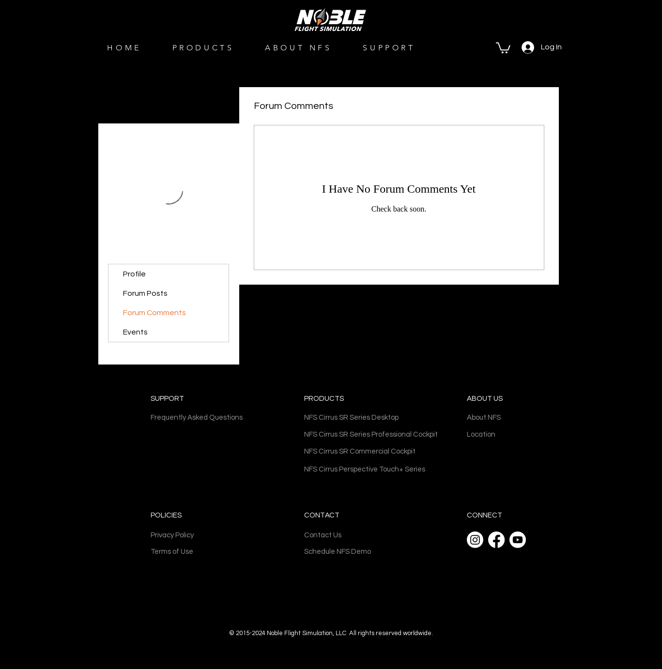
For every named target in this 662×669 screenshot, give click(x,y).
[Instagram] (475, 540)
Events (135, 332)
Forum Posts (145, 293)
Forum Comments (154, 313)
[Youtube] (517, 540)
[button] (503, 47)
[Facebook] (496, 540)
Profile (134, 274)
